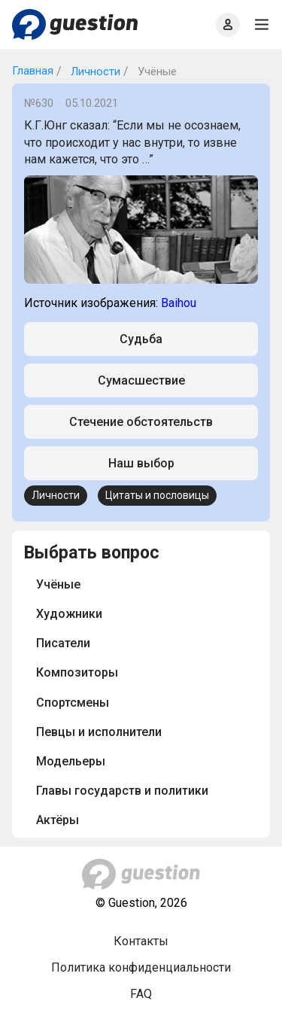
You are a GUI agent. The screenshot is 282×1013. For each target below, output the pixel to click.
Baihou (178, 303)
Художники (69, 614)
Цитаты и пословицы (157, 495)
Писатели (63, 643)
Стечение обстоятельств (141, 422)
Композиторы (77, 672)
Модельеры (70, 761)
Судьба (141, 339)
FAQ (141, 994)
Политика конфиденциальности (141, 967)
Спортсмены (72, 702)
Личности (94, 71)
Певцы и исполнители (99, 732)
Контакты (141, 941)
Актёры (57, 820)
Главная (32, 71)
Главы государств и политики (122, 790)
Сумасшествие (141, 380)
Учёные (58, 584)
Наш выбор (141, 463)
